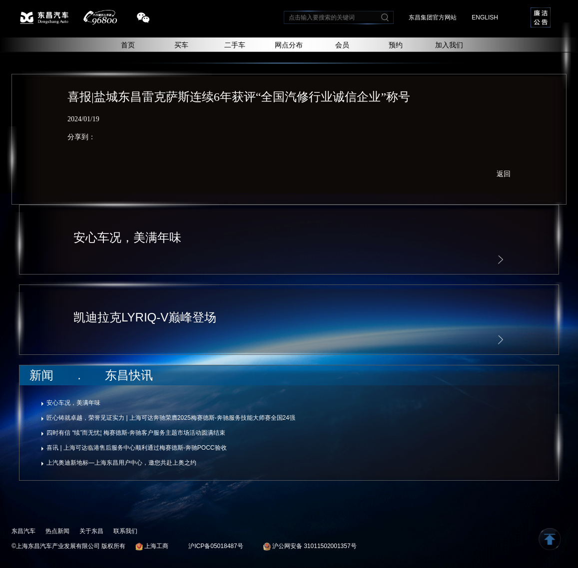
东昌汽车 (23, 531)
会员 (342, 45)
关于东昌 (91, 531)
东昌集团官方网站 (433, 17)
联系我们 (125, 531)
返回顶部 (550, 539)
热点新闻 (57, 531)
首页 (128, 45)
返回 (504, 174)
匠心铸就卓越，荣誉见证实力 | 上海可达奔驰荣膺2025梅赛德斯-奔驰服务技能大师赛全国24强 (170, 417)
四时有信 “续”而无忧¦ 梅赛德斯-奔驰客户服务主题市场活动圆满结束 (135, 432)
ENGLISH (485, 17)
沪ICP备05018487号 (215, 546)
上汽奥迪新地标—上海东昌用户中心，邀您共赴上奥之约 (121, 462)
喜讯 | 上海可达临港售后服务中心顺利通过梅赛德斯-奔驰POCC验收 (136, 447)
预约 (396, 45)
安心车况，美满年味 (73, 402)
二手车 (234, 45)
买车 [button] (181, 45)
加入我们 (449, 45)
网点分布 (289, 45)
